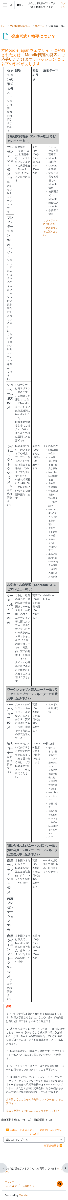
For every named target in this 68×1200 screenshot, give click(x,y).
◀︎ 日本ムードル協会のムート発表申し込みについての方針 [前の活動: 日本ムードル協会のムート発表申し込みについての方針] (34, 1131)
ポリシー (10, 1181)
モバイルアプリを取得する (19, 1185)
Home (3, 25)
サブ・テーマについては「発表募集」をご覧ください (50, 228)
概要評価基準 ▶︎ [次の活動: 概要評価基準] (53, 1145)
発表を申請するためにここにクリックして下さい (33, 1110)
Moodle (23, 1195)
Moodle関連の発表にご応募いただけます (33, 57)
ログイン (62, 5)
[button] (11, 5)
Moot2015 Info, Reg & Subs (20, 25)
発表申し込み (40, 25)
